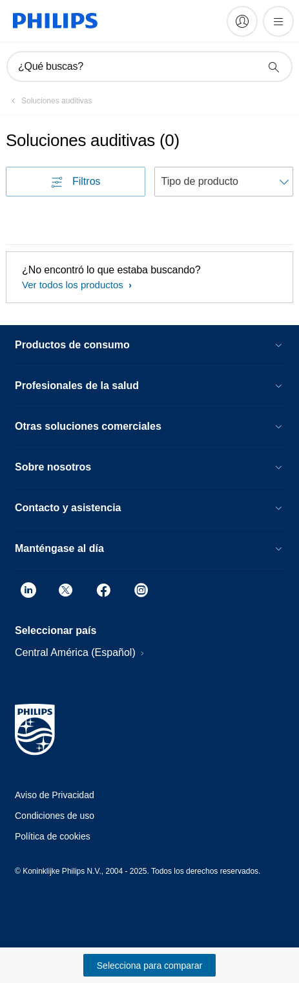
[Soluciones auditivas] (49, 101)
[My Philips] (242, 21)
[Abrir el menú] (278, 21)
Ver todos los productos (74, 284)
